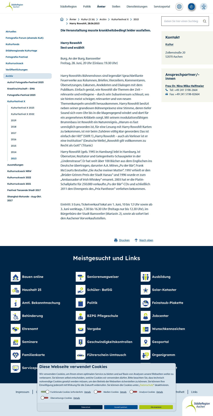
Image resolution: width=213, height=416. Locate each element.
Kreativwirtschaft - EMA (21, 88)
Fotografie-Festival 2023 (21, 95)
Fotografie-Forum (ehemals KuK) (24, 37)
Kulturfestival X (120, 19)
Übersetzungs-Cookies (61, 397)
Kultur (169, 44)
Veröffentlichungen (17, 69)
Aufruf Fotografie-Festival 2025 (25, 82)
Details (87, 391)
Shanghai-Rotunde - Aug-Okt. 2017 (24, 198)
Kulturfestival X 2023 (22, 107)
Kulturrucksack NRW (19, 171)
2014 (13, 152)
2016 (13, 139)
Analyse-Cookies (147, 391)
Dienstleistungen (137, 6)
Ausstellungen (15, 164)
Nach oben (144, 240)
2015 (13, 145)
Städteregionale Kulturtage (21, 50)
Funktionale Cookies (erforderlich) (66, 391)
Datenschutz (146, 385)
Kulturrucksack (14, 63)
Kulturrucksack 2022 (19, 177)
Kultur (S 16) (88, 19)
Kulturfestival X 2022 (22, 114)
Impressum (22, 392)
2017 (13, 133)
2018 (13, 126)
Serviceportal (162, 6)
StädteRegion (68, 6)
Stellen (116, 6)
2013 (136, 19)
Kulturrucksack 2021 (19, 183)
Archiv (103, 19)
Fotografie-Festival (17, 56)
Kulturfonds (12, 44)
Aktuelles (11, 31)
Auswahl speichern (120, 407)
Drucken (122, 240)
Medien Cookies (111, 391)
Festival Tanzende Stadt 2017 (24, 190)
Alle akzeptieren (156, 407)
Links (194, 392)
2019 (13, 120)
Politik (87, 6)
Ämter (101, 6)
